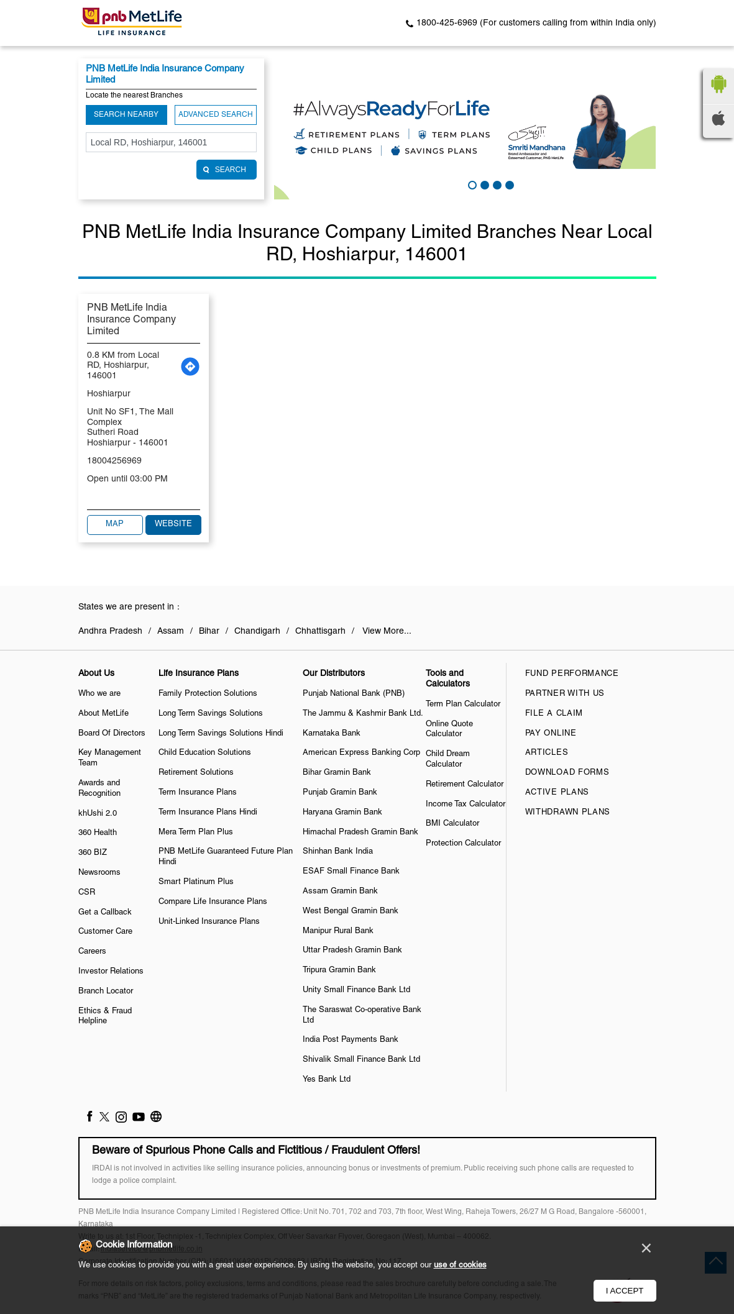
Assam (170, 631)
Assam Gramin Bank (340, 891)
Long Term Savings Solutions (210, 714)
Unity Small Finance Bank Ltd (356, 990)
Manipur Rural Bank (338, 931)
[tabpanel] (465, 128)
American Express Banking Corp (361, 753)
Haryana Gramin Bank (342, 812)
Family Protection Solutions (207, 694)
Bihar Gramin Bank (337, 773)
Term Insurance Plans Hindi (207, 812)
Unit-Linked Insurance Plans (209, 922)
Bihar (209, 631)
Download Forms (567, 773)
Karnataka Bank (331, 733)
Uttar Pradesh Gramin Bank (352, 950)
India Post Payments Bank (350, 1040)
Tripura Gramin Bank (339, 970)
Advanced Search (215, 114)
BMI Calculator (452, 824)
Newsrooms (99, 873)
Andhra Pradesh (110, 631)
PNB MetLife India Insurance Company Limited (131, 320)
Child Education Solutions (204, 753)
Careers (92, 952)
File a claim (554, 714)
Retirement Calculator (464, 784)
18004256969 (114, 461)
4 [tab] (508, 184)
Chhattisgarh (320, 631)
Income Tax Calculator (465, 804)
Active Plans (557, 792)
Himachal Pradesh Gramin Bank (360, 832)
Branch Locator (105, 991)
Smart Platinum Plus (196, 882)
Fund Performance (572, 674)
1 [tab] (471, 184)
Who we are (99, 694)
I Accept (625, 1290)
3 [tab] (496, 184)
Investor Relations (111, 971)
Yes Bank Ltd (327, 1080)
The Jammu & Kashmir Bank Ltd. (363, 714)
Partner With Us (565, 694)
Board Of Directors (111, 733)
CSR (86, 893)
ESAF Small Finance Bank (351, 871)
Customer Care (105, 932)
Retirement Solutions (196, 773)
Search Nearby (126, 114)
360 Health (97, 833)
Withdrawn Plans (568, 812)
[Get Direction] (190, 366)
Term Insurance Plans (197, 792)
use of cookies (460, 1265)
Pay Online (551, 733)
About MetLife (103, 714)
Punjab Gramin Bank (340, 792)
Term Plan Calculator (463, 704)
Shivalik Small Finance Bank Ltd (361, 1060)
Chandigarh (257, 631)
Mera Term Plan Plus (195, 832)
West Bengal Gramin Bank (350, 911)
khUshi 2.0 (97, 814)
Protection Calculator (463, 843)
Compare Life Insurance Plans (212, 902)
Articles (547, 753)
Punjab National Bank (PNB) (354, 694)
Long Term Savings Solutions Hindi (220, 733)
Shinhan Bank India (338, 851)
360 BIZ (92, 853)
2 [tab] (483, 184)
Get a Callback (105, 912)
